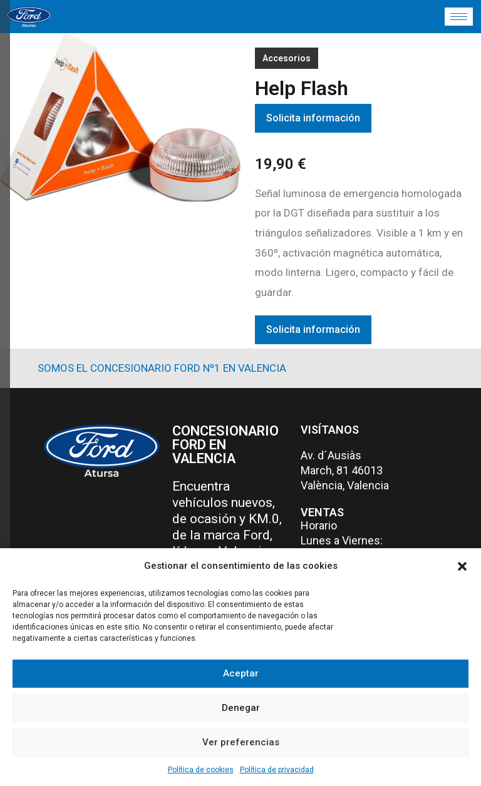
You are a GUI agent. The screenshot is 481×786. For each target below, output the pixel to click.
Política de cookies (201, 769)
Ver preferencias (240, 742)
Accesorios (286, 58)
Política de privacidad (277, 769)
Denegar (241, 707)
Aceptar (241, 673)
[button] (462, 566)
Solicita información (313, 118)
